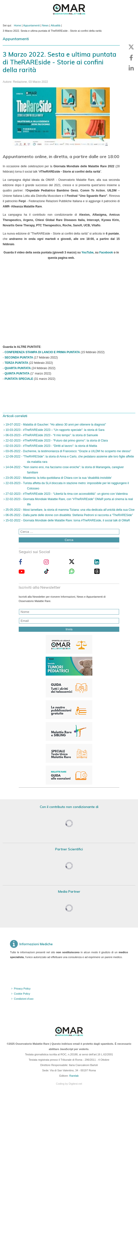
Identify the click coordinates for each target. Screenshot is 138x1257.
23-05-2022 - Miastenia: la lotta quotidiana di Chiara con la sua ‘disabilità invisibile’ (58, 478)
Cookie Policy (22, 993)
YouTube (87, 252)
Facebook (106, 252)
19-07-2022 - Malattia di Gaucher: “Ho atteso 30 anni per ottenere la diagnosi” (55, 424)
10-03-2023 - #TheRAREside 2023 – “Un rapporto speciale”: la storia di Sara (54, 430)
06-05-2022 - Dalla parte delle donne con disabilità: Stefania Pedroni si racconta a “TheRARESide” (69, 515)
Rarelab (74, 1075)
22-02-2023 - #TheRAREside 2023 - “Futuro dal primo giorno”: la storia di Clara (56, 440)
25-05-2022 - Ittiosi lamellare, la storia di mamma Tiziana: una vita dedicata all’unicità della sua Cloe (69, 509)
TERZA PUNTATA (16, 363)
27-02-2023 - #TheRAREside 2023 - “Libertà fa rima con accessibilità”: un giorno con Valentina (66, 493)
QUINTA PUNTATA (17, 373)
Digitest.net (75, 1083)
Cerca (69, 540)
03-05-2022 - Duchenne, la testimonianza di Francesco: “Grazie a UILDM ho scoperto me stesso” (68, 451)
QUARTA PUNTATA (18, 368)
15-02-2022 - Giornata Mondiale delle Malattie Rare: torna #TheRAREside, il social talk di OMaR (67, 520)
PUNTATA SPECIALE (19, 379)
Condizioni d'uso (23, 998)
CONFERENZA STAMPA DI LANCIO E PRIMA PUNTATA (42, 352)
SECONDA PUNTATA (19, 357)
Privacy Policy (22, 988)
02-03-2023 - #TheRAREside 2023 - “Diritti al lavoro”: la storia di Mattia (51, 446)
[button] (131, 47)
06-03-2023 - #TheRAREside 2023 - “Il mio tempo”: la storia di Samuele (51, 435)
